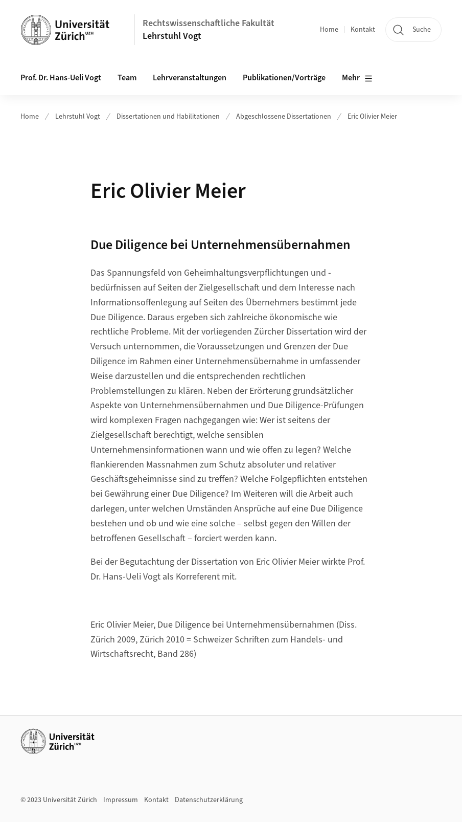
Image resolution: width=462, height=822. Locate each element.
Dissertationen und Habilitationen (168, 117)
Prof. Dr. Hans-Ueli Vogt (60, 77)
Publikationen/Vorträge (284, 77)
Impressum (120, 800)
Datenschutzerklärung (209, 800)
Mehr (357, 78)
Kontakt (363, 30)
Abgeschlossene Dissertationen (283, 117)
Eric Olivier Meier (372, 117)
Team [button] (127, 77)
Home (329, 30)
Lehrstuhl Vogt (172, 36)
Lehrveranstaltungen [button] (189, 77)
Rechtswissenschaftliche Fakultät (208, 23)
